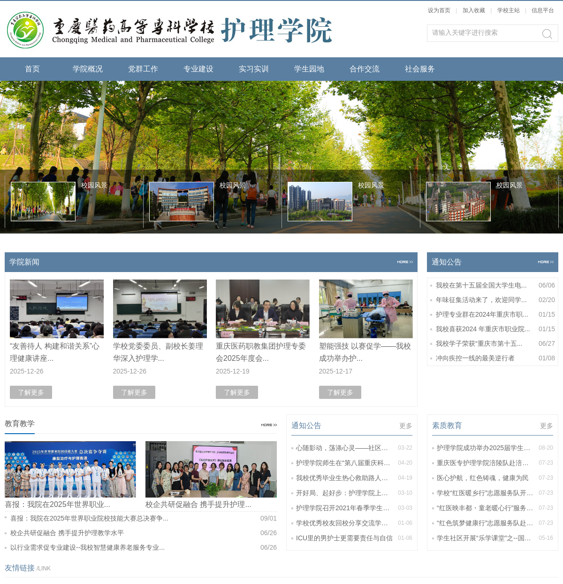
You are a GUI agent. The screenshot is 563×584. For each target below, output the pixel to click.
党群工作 (143, 69)
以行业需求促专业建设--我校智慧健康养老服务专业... (143, 547)
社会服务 (420, 69)
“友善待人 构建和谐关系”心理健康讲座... (54, 352)
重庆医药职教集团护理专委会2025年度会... (261, 352)
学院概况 (88, 69)
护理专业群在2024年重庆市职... (495, 314)
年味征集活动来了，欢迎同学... (495, 300)
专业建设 (198, 69)
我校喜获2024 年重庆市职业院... (495, 329)
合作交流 (365, 69)
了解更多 (31, 392)
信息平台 (543, 10)
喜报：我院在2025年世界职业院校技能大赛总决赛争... (143, 518)
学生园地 (309, 69)
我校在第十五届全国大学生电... (495, 285)
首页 (32, 69)
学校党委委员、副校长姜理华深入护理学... (158, 352)
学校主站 (509, 10)
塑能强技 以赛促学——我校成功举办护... (365, 352)
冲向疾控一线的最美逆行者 (495, 358)
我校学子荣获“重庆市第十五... (495, 343)
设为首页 (439, 10)
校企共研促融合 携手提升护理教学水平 (143, 533)
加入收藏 (474, 10)
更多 (405, 425)
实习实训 (254, 69)
